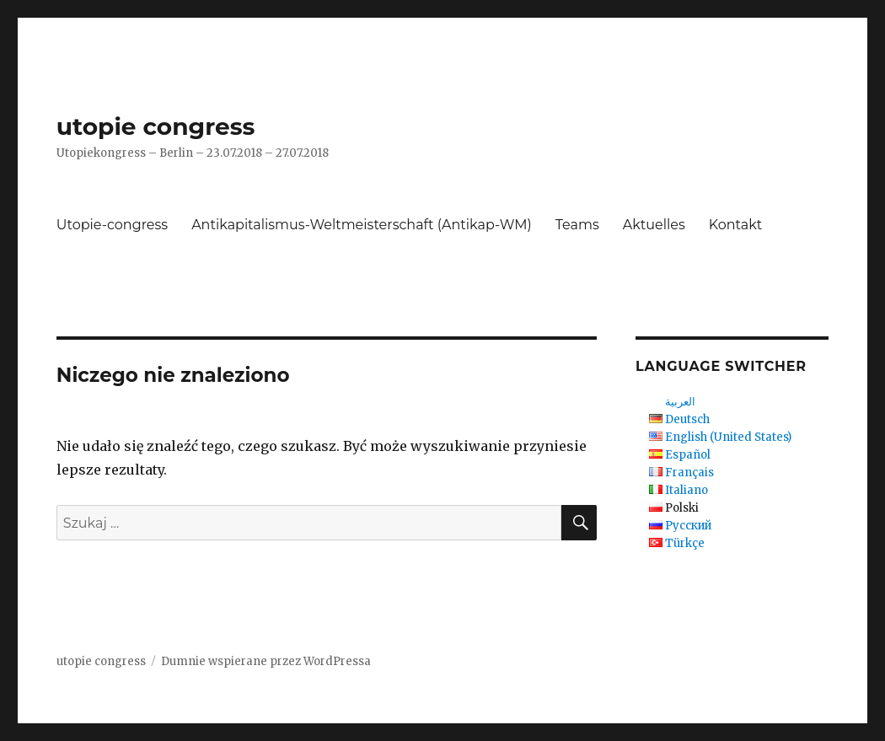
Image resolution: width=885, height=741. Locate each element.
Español (688, 455)
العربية (680, 402)
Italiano (686, 490)
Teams (577, 225)
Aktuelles (654, 225)
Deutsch (687, 419)
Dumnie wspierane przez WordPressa (266, 661)
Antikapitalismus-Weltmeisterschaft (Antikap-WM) (361, 225)
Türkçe (685, 543)
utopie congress (155, 126)
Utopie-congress (112, 225)
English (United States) (728, 437)
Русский (688, 525)
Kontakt (736, 225)
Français (689, 472)
